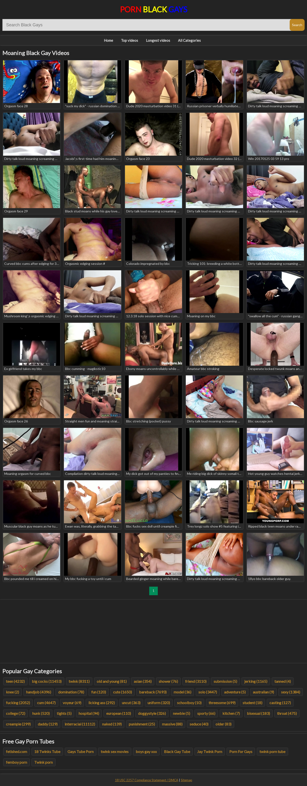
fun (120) (98, 692)
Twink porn (43, 762)
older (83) (223, 724)
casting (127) (280, 702)
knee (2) (12, 692)
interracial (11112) (80, 724)
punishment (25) (142, 724)
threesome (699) (222, 702)
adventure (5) (235, 692)
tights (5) (64, 713)
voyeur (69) (72, 702)
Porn (153, 9)
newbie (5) (181, 713)
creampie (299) (18, 724)
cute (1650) (122, 692)
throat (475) (287, 713)
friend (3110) (195, 681)
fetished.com (16, 751)
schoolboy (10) (189, 702)
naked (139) (112, 724)
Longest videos (158, 40)
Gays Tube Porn (80, 751)
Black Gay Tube (177, 751)
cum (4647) (46, 702)
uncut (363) (131, 702)
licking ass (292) (101, 702)
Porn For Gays (240, 751)
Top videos (129, 40)
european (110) (118, 713)
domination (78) (71, 692)
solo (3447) (207, 692)
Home (108, 40)
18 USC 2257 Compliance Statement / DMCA (146, 780)
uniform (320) (159, 702)
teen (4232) (15, 681)
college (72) (15, 713)
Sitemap (186, 780)
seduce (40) (199, 724)
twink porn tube (272, 751)
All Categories (189, 40)
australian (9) (263, 692)
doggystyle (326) (152, 713)
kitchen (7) (231, 713)
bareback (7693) (153, 692)
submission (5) (225, 681)
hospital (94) (89, 713)
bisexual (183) (258, 713)
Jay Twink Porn (209, 751)
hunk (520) (41, 713)
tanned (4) (282, 681)
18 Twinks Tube (47, 751)
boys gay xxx (146, 751)
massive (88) (172, 724)
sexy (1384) (290, 692)
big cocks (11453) (47, 681)
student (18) (252, 702)
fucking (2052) (18, 702)
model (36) (182, 692)
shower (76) (168, 681)
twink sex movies (115, 751)
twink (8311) (79, 681)
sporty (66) (206, 713)
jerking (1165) (255, 681)
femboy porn (16, 762)
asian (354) (143, 681)
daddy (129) (48, 724)
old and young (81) (112, 681)
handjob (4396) (38, 692)
